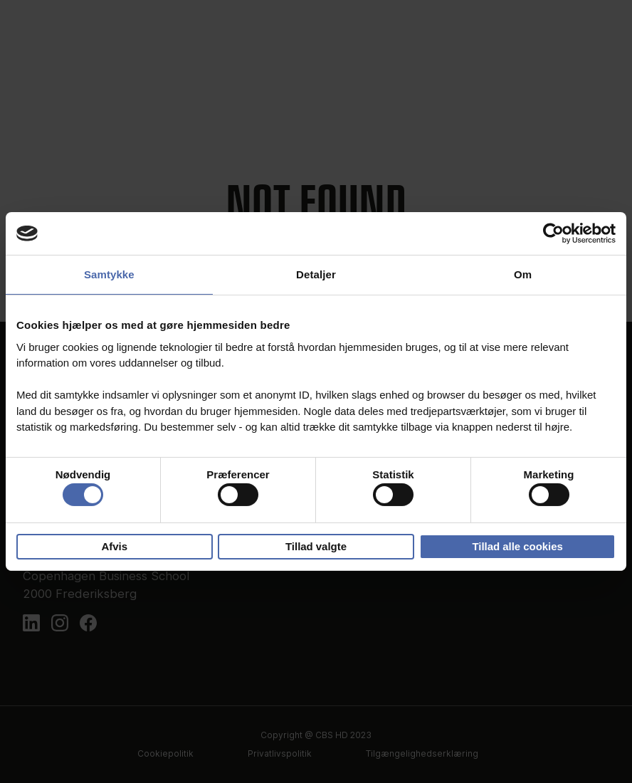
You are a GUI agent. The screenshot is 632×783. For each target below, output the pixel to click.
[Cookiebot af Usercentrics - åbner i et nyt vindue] (553, 233)
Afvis (115, 546)
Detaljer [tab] (316, 274)
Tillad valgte (316, 546)
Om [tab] (523, 274)
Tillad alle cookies (517, 546)
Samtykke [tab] (109, 274)
